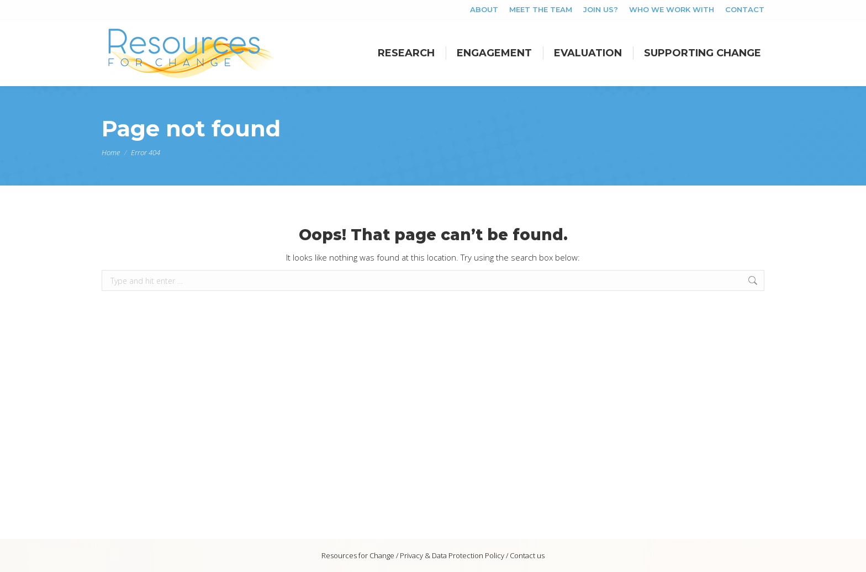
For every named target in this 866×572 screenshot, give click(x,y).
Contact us (527, 555)
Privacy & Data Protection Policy (452, 555)
